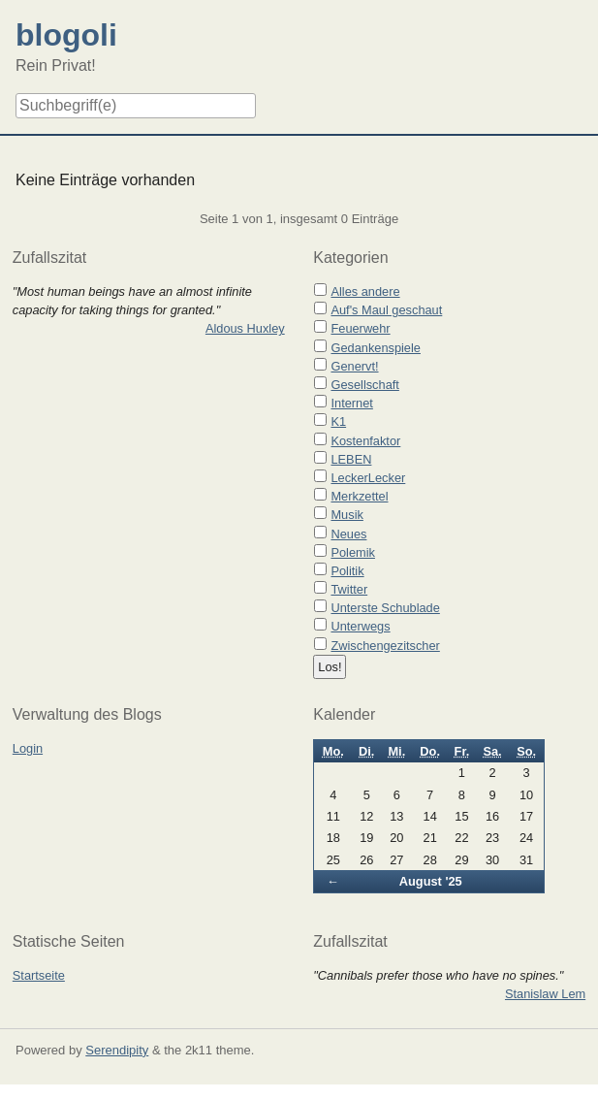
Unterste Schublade (384, 607)
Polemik (352, 552)
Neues (348, 534)
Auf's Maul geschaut (386, 310)
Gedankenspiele (375, 347)
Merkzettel (359, 496)
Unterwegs (360, 626)
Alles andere (364, 291)
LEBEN (350, 459)
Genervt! (354, 366)
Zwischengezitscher (384, 645)
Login (28, 748)
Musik (346, 514)
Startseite (39, 975)
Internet (351, 403)
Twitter (348, 589)
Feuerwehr (360, 328)
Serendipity (116, 1050)
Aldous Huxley (245, 328)
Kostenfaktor (365, 441)
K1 (338, 421)
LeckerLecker (367, 477)
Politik (346, 571)
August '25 (430, 881)
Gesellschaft (364, 384)
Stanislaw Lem (545, 994)
